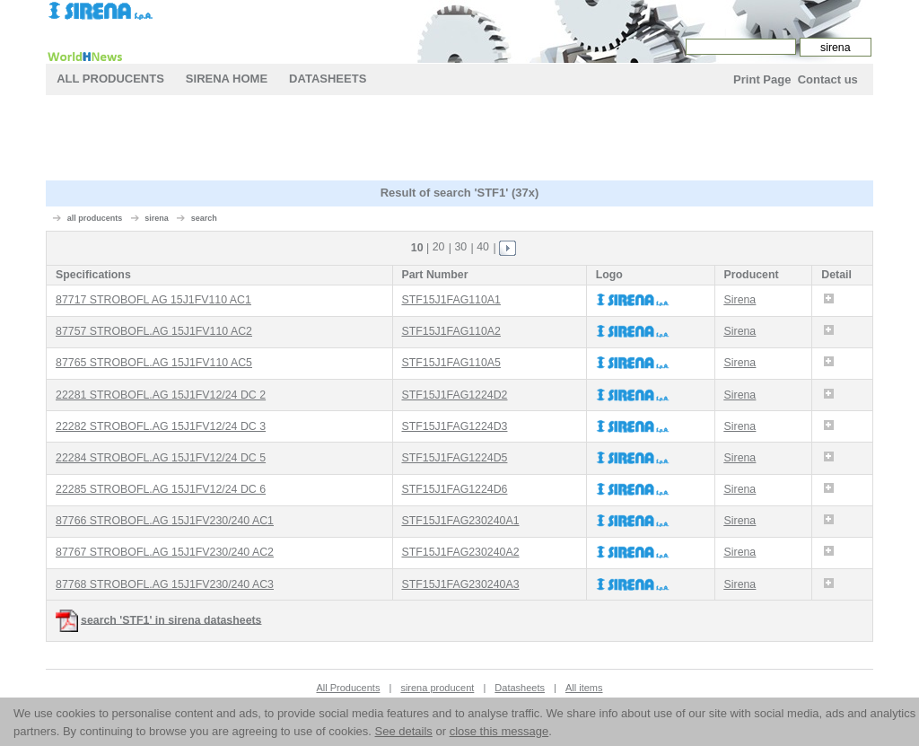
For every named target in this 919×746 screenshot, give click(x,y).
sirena (156, 218)
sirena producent (437, 687)
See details (404, 731)
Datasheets (327, 78)
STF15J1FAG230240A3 (460, 584)
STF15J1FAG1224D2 (454, 395)
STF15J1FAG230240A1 (460, 520)
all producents (95, 218)
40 (483, 247)
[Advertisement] (459, 140)
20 (439, 247)
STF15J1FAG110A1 (450, 300)
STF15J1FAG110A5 (450, 362)
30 (460, 247)
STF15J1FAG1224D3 (454, 426)
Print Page (762, 79)
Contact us (828, 79)
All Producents (110, 78)
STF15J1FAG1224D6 (454, 489)
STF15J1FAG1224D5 (454, 458)
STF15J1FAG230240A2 (460, 552)
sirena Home (226, 78)
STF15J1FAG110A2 (450, 331)
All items (584, 687)
